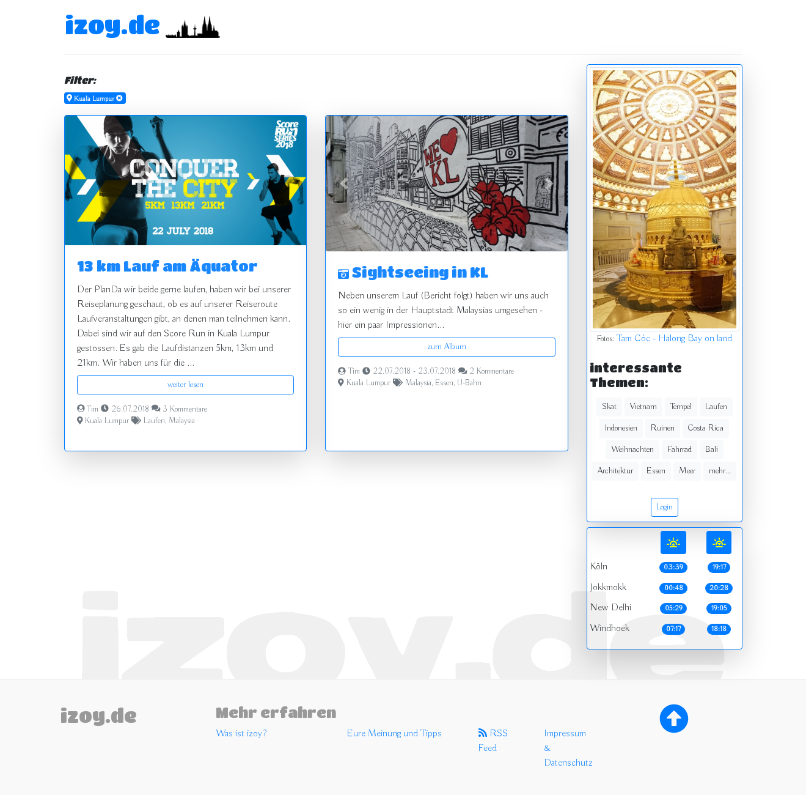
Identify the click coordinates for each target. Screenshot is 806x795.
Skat (609, 406)
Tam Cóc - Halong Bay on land (674, 339)
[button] (344, 183)
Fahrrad (679, 449)
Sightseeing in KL (413, 272)
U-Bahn (469, 383)
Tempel (681, 406)
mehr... (720, 470)
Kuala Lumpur (107, 421)
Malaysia (182, 421)
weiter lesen (185, 384)
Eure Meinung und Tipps (394, 734)
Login (664, 506)
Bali (711, 449)
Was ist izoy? (241, 734)
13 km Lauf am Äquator (167, 265)
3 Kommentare (185, 410)
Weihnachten (632, 449)
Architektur (615, 470)
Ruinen (663, 428)
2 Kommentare (491, 372)
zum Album (446, 346)
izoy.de (112, 24)
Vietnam (643, 406)
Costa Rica (706, 428)
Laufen (154, 421)
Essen (444, 383)
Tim (92, 410)
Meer (687, 470)
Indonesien (621, 428)
